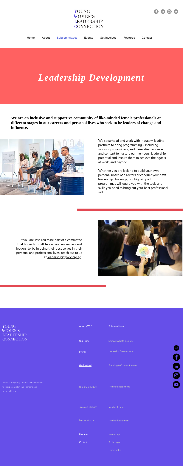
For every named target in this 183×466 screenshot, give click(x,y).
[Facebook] (156, 11)
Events (82, 352)
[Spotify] (176, 348)
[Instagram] (169, 11)
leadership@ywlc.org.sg (64, 257)
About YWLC (85, 326)
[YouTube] (176, 11)
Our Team (84, 341)
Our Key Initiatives (88, 387)
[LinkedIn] (163, 11)
